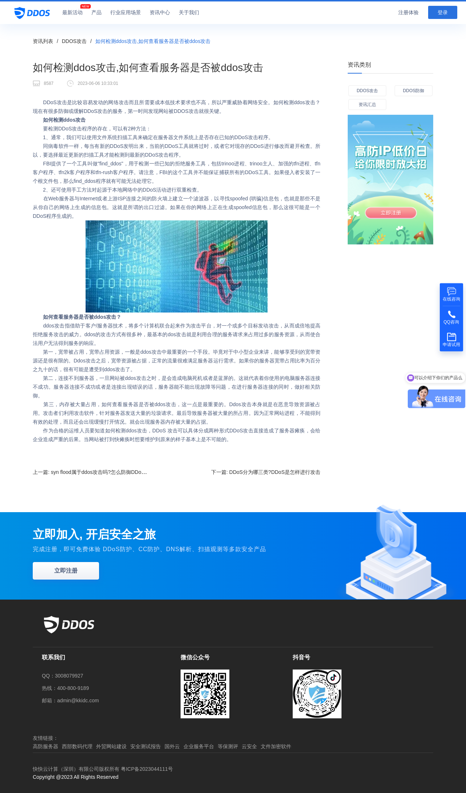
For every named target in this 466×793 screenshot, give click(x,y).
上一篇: (94, 472)
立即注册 (66, 571)
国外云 (172, 746)
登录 (443, 12)
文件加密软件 (276, 746)
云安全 (249, 746)
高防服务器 (45, 746)
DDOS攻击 (74, 41)
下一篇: (265, 472)
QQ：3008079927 (62, 676)
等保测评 (228, 746)
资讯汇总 (367, 104)
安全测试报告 (145, 746)
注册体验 (408, 12)
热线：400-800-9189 (65, 688)
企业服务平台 (198, 746)
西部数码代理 (77, 746)
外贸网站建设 (111, 746)
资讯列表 (43, 41)
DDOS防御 (413, 90)
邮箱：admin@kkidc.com (70, 700)
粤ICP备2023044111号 (147, 769)
